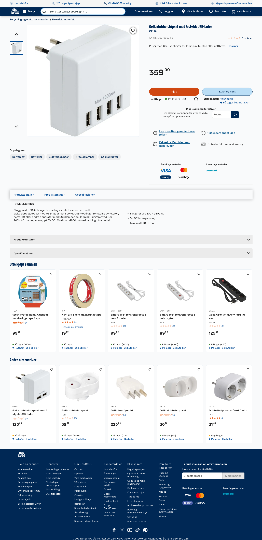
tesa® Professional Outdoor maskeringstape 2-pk (30, 316)
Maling (162, 491)
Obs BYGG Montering (109, 514)
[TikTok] (137, 530)
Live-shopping (135, 501)
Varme (162, 516)
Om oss (78, 469)
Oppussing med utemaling (136, 475)
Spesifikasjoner (85, 194)
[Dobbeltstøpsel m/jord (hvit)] (229, 404)
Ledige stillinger (83, 499)
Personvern (80, 490)
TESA (14, 311)
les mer (233, 46)
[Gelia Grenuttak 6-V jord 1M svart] (229, 310)
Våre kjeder (80, 482)
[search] (44, 11)
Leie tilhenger (54, 473)
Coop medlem (112, 478)
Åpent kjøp (110, 473)
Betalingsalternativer (29, 503)
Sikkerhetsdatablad (85, 508)
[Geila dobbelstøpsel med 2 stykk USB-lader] (32, 404)
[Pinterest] (145, 530)
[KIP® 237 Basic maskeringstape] (82, 310)
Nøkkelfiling (53, 489)
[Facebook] (114, 530)
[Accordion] (131, 253)
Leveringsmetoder (216, 164)
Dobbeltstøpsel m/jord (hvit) (228, 410)
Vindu (162, 504)
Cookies (78, 495)
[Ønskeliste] (218, 11)
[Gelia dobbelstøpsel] (82, 404)
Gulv (161, 480)
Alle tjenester (53, 493)
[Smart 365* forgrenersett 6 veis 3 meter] (131, 310)
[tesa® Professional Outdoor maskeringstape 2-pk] (32, 310)
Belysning (18, 156)
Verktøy (163, 496)
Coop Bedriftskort (110, 507)
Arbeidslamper (85, 156)
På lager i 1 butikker (124, 439)
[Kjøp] (174, 92)
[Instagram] (122, 530)
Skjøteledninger (59, 156)
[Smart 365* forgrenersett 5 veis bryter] (180, 310)
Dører (162, 500)
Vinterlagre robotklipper (53, 484)
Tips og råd (133, 496)
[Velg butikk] (192, 11)
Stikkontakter (109, 156)
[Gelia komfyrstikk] (131, 404)
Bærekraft (79, 503)
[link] (240, 38)
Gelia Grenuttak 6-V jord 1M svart (227, 316)
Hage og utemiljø (163, 474)
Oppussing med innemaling (136, 482)
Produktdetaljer (24, 194)
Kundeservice (25, 469)
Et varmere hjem (136, 492)
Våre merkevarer (83, 478)
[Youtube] (129, 530)
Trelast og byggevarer (165, 486)
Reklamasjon (25, 486)
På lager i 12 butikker (75, 439)
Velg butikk (227, 98)
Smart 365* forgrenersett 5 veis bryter (177, 316)
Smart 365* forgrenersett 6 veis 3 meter (128, 316)
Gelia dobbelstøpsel (75, 410)
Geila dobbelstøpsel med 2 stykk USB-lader (29, 412)
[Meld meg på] (233, 476)
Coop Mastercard (110, 495)
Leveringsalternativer (29, 508)
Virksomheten (82, 516)
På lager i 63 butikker (236, 102)
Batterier (36, 156)
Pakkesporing (25, 495)
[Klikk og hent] (227, 92)
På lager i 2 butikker (26, 439)
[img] (32, 322)
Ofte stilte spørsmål (29, 490)
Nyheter (78, 473)
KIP (63, 311)
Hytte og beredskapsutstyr (137, 511)
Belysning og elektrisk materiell (29, 19)
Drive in (108, 489)
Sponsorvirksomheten (86, 521)
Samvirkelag (81, 512)
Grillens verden (135, 488)
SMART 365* (116, 311)
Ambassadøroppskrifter (140, 505)
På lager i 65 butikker (26, 347)
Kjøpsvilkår (80, 486)
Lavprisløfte (110, 469)
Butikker (22, 473)
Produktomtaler (54, 194)
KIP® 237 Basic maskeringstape (81, 314)
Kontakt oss (24, 478)
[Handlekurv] (241, 11)
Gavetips (132, 517)
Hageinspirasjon (136, 469)
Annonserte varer (136, 521)
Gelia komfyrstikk (122, 410)
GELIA (153, 31)
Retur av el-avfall (110, 484)
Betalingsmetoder (171, 164)
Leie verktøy (53, 478)
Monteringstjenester (57, 469)
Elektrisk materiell (63, 19)
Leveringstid (25, 499)
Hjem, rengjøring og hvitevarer (168, 510)
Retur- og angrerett (28, 482)
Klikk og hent (111, 501)
